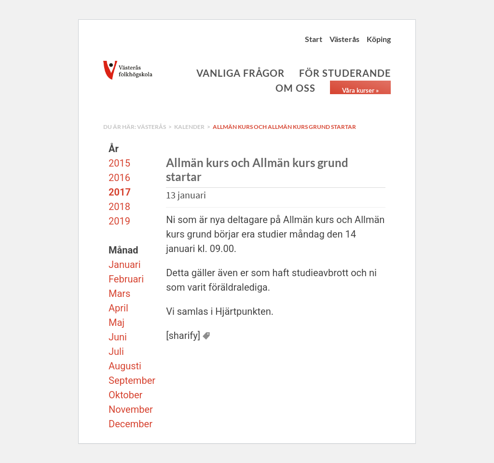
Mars (119, 293)
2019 (119, 221)
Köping (379, 38)
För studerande (345, 73)
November (131, 409)
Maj (116, 322)
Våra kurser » (360, 90)
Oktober (125, 395)
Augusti (125, 366)
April (118, 308)
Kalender (189, 126)
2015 (119, 163)
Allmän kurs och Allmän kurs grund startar (284, 126)
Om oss (295, 88)
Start (313, 38)
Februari (126, 279)
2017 (120, 192)
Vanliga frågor (240, 73)
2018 (119, 206)
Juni (118, 337)
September (132, 380)
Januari (125, 264)
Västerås (344, 38)
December (130, 424)
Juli (116, 351)
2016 (119, 177)
